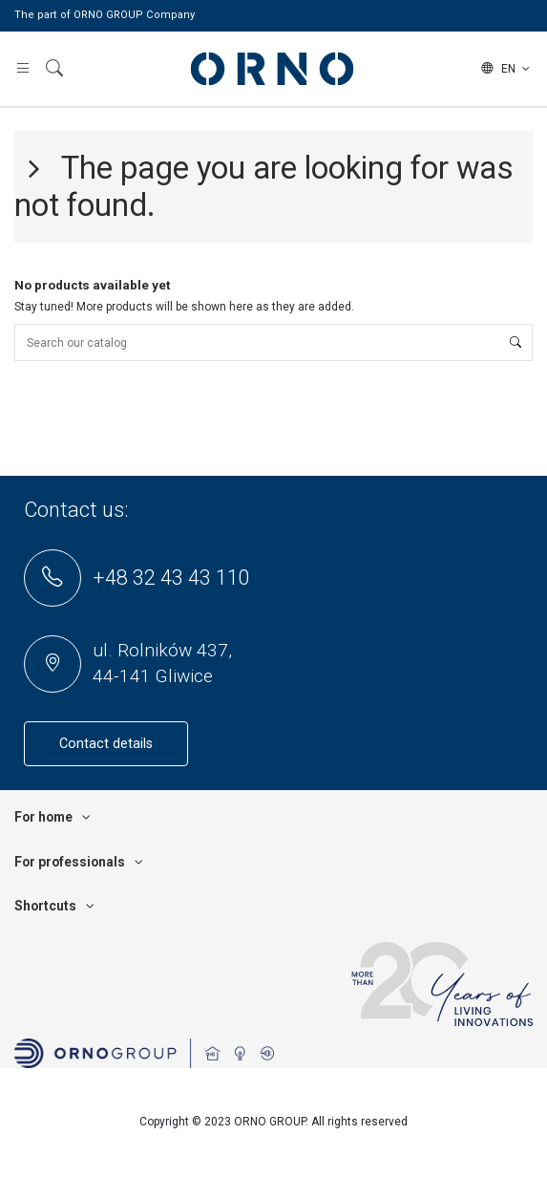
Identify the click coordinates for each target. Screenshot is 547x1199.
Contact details (106, 744)
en (507, 68)
